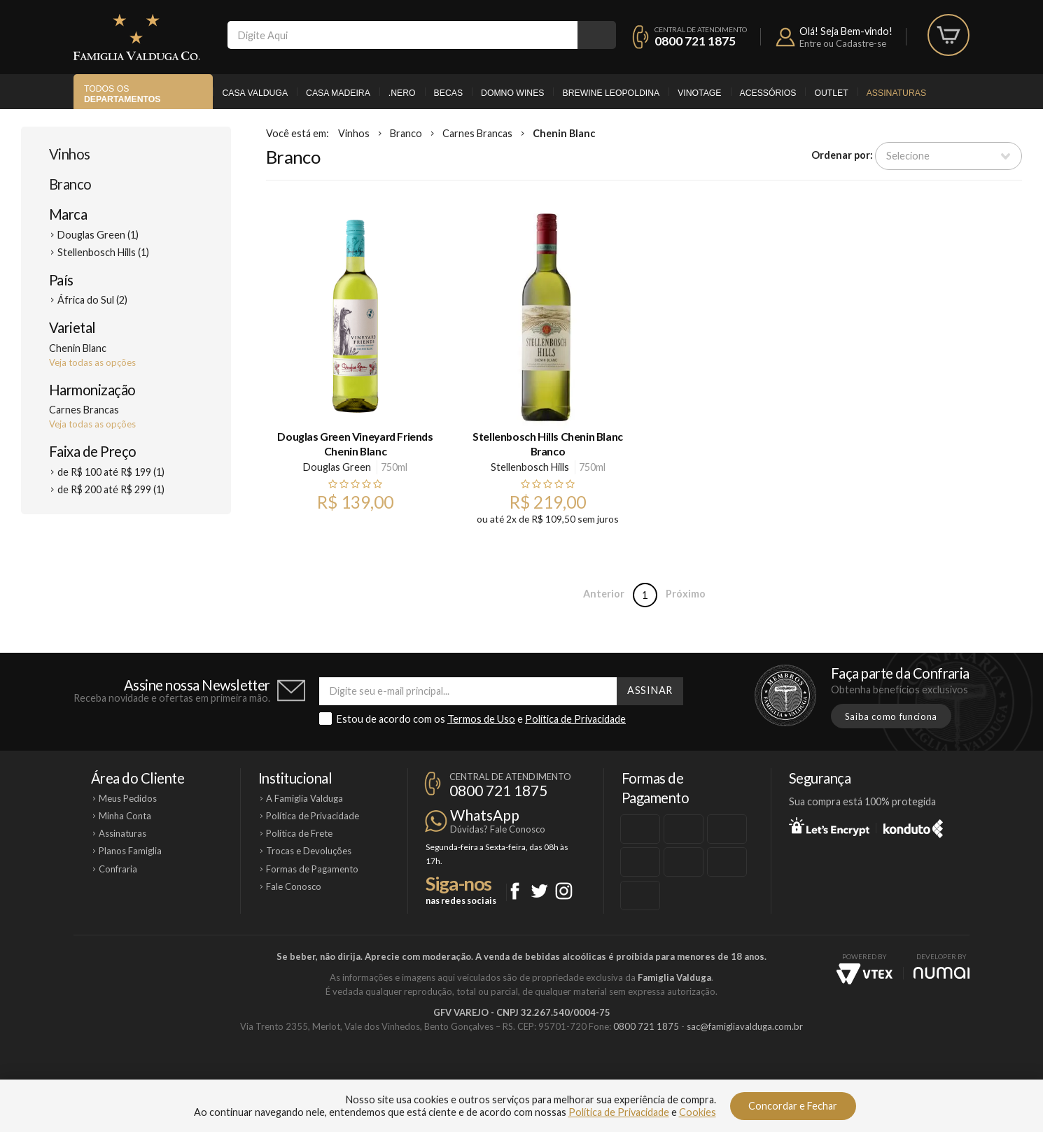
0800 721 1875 (695, 41)
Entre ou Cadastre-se (842, 43)
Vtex (864, 973)
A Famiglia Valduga (304, 798)
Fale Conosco (293, 886)
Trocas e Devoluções (308, 850)
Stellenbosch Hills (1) (103, 252)
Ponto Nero (563, 1074)
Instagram (564, 891)
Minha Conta (125, 815)
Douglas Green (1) (98, 235)
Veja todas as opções (92, 362)
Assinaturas (896, 93)
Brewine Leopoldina (610, 93)
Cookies (697, 1112)
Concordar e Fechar (792, 1106)
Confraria (118, 869)
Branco (70, 184)
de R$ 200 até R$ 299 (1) (110, 489)
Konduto (913, 826)
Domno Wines (512, 93)
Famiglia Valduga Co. (137, 37)
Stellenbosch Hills (530, 467)
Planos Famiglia (130, 850)
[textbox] (402, 35)
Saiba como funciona (891, 716)
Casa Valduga (255, 93)
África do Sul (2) (92, 300)
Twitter (539, 891)
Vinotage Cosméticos (729, 1074)
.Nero (402, 93)
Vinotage (699, 93)
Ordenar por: (842, 155)
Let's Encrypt (829, 826)
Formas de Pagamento (312, 869)
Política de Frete (299, 833)
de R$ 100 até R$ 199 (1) (110, 472)
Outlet (831, 93)
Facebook (515, 891)
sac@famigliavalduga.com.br (745, 1026)
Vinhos (69, 154)
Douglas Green (337, 467)
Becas (448, 93)
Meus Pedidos (128, 798)
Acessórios (768, 93)
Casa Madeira (338, 93)
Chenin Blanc (564, 133)
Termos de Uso (481, 719)
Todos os (122, 94)
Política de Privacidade (575, 719)
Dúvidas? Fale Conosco (497, 829)
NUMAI (941, 973)
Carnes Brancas (477, 133)
